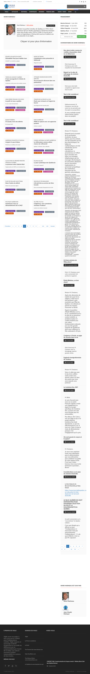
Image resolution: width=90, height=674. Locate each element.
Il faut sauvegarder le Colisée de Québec (15, 79)
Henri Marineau (11, 65)
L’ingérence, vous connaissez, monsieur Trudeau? (43, 204)
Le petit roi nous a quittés (13, 101)
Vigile (6, 11)
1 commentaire (21, 89)
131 (43, 226)
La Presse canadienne (30, 641)
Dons (70, 11)
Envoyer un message (81, 671)
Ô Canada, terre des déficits (14, 121)
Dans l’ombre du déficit (12, 183)
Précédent (7, 226)
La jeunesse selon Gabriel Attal (14, 164)
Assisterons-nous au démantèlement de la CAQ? (14, 204)
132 (47, 226)
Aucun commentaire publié (23, 1)
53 (75, 549)
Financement (65, 17)
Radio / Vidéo (62, 11)
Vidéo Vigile (50, 630)
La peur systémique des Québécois (44, 162)
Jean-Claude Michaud (68, 613)
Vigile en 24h (6, 1)
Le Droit (27, 645)
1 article (14, 1)
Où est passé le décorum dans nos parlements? (44, 81)
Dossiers (41, 11)
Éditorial (24, 11)
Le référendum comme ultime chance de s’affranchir (43, 143)
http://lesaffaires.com (30, 654)
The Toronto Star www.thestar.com (34, 649)
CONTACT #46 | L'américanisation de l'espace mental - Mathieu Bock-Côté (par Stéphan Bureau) (65, 662)
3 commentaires (49, 152)
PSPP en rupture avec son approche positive (45, 122)
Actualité (15, 11)
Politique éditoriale (70, 671)
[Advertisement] (75, 570)
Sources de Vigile (31, 630)
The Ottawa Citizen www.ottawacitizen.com (31, 659)
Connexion (49, 1)
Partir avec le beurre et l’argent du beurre (44, 102)
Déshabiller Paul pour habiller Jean (16, 58)
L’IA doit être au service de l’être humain (44, 184)
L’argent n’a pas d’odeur (12, 142)
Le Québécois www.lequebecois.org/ (34, 664)
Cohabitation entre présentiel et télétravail (44, 59)
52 (71, 549)
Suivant (53, 226)
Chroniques (33, 11)
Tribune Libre (50, 11)
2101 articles (30, 25)
